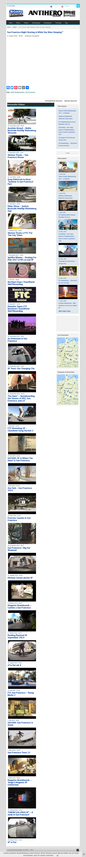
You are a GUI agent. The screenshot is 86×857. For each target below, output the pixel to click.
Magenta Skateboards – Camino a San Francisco (20, 606)
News (18, 23)
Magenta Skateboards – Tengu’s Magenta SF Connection (20, 782)
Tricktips (58, 23)
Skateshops (36, 23)
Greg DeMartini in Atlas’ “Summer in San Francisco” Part (20, 181)
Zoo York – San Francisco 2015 (20, 489)
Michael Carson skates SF (20, 577)
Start (11, 23)
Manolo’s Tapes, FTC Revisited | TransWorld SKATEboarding (18, 308)
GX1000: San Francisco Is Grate (20, 723)
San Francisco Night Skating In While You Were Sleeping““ (35, 32)
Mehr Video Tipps (64, 311)
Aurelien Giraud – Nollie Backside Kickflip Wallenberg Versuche (22, 130)
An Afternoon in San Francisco (17, 339)
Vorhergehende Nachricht (53, 101)
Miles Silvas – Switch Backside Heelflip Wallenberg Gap (22, 208)
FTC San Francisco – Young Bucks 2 (21, 693)
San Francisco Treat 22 (19, 752)
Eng (66, 23)
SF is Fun (12, 842)
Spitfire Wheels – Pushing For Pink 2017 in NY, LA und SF (22, 258)
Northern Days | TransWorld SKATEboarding (21, 283)
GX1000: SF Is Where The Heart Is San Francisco (20, 459)
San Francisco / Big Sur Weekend (19, 549)
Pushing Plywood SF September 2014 (17, 636)
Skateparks (48, 23)
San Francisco (30, 92)
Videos (26, 23)
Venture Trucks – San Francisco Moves (18, 156)
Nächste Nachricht (70, 101)
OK (57, 855)
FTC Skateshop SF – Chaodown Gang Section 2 (20, 429)
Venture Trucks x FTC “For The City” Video (20, 234)
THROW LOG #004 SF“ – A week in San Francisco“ (20, 813)
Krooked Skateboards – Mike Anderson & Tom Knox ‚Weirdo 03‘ (68, 305)
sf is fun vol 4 (14, 665)
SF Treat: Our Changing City (21, 368)
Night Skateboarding (18, 92)
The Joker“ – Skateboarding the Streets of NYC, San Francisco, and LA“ (21, 398)
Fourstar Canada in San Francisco (19, 519)
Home (9, 27)
